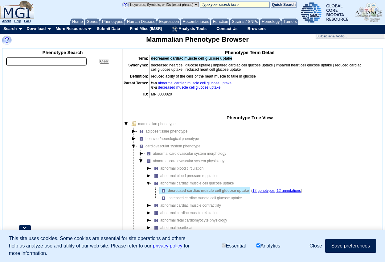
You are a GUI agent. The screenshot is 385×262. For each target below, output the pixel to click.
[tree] (249, 174)
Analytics (268, 245)
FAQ (27, 21)
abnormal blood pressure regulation (185, 161)
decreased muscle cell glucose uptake (189, 87)
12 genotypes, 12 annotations (276, 176)
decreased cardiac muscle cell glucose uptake (204, 176)
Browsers (257, 28)
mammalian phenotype (152, 109)
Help (17, 21)
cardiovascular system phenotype (168, 131)
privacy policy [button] (167, 245)
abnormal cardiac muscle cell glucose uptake (195, 83)
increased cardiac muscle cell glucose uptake (201, 183)
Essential (234, 245)
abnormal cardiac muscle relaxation (185, 198)
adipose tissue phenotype (162, 116)
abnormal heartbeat (172, 213)
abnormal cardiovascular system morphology (185, 138)
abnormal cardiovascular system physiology (184, 146)
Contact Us (227, 28)
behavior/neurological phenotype (168, 124)
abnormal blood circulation (177, 153)
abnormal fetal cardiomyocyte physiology (189, 205)
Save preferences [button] (350, 245)
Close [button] (315, 245)
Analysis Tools (189, 29)
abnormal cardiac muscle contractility (186, 190)
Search (10, 28)
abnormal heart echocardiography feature (190, 220)
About (6, 21)
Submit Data (108, 28)
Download (36, 28)
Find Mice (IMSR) (146, 28)
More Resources (71, 28)
